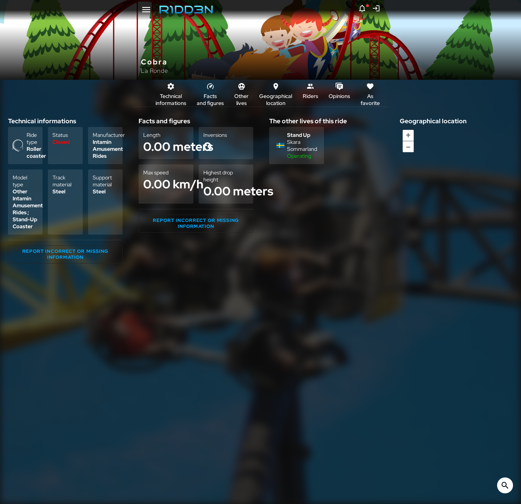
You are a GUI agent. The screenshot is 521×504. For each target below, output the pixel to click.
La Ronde (154, 70)
